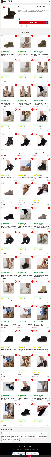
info (15, 57)
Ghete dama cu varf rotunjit (17, 436)
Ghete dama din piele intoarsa (41, 433)
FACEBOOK (22, 446)
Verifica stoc (39, 22)
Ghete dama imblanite (42, 436)
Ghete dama (16, 439)
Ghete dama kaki (5, 433)
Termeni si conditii (16, 449)
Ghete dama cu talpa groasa (30, 436)
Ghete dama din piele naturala (27, 433)
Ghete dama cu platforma (7, 439)
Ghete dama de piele (6, 436)
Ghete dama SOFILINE (14, 433)
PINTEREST (28, 446)
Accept (30, 456)
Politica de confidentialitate (25, 449)
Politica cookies (35, 449)
